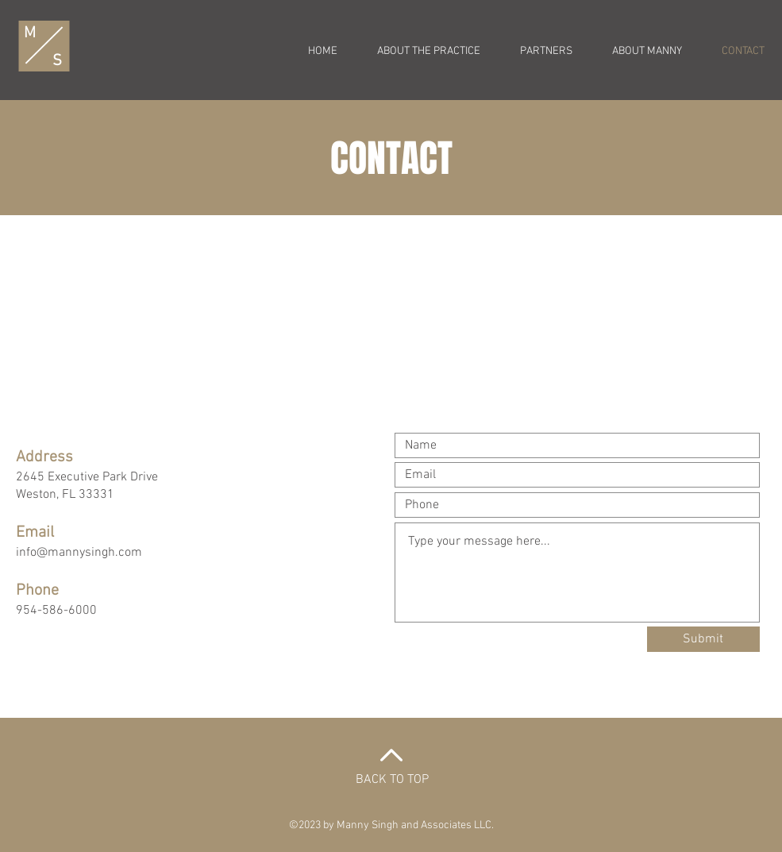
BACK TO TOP (392, 780)
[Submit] (703, 639)
